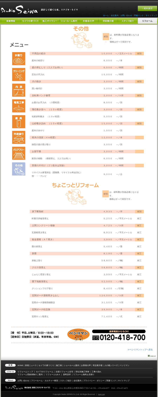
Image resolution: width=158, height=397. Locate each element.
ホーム (106, 15)
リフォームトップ (25, 372)
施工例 (59, 365)
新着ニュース (31, 365)
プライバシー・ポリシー (93, 381)
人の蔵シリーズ (111, 365)
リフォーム (53, 374)
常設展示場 (97, 365)
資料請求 (67, 374)
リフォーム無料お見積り (83, 374)
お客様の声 (86, 365)
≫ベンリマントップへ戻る (140, 349)
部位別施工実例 (82, 372)
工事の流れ (96, 372)
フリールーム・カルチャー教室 (44, 381)
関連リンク (139, 15)
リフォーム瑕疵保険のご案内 (30, 374)
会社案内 (114, 15)
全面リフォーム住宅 (64, 372)
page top (101, 394)
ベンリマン (124, 365)
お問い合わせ (126, 15)
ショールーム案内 (71, 365)
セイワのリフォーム (44, 372)
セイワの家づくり (46, 365)
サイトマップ (151, 15)
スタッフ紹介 (66, 381)
